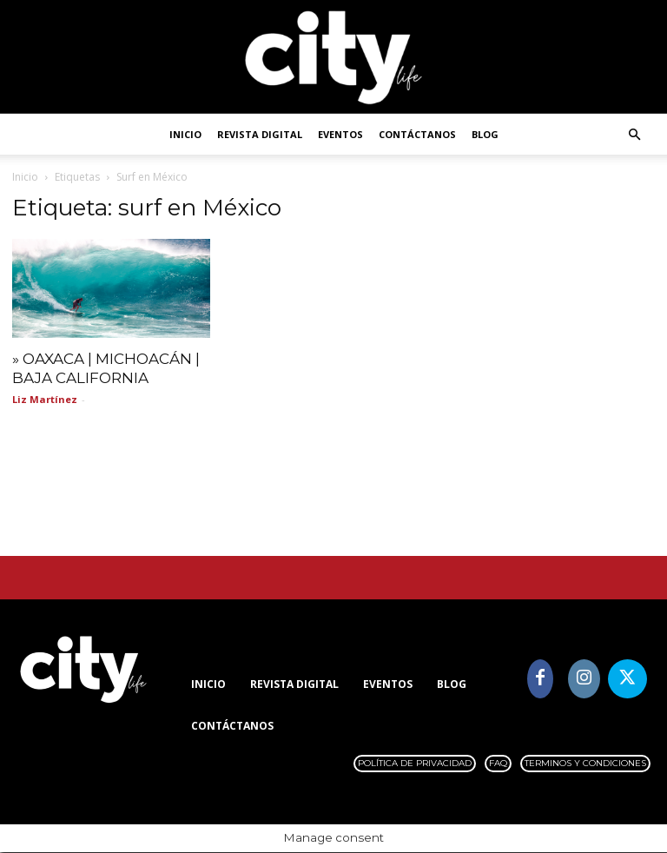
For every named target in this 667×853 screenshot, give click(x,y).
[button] (634, 135)
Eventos (340, 134)
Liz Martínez (44, 399)
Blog (485, 134)
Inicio (185, 134)
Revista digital (259, 134)
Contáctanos (417, 134)
